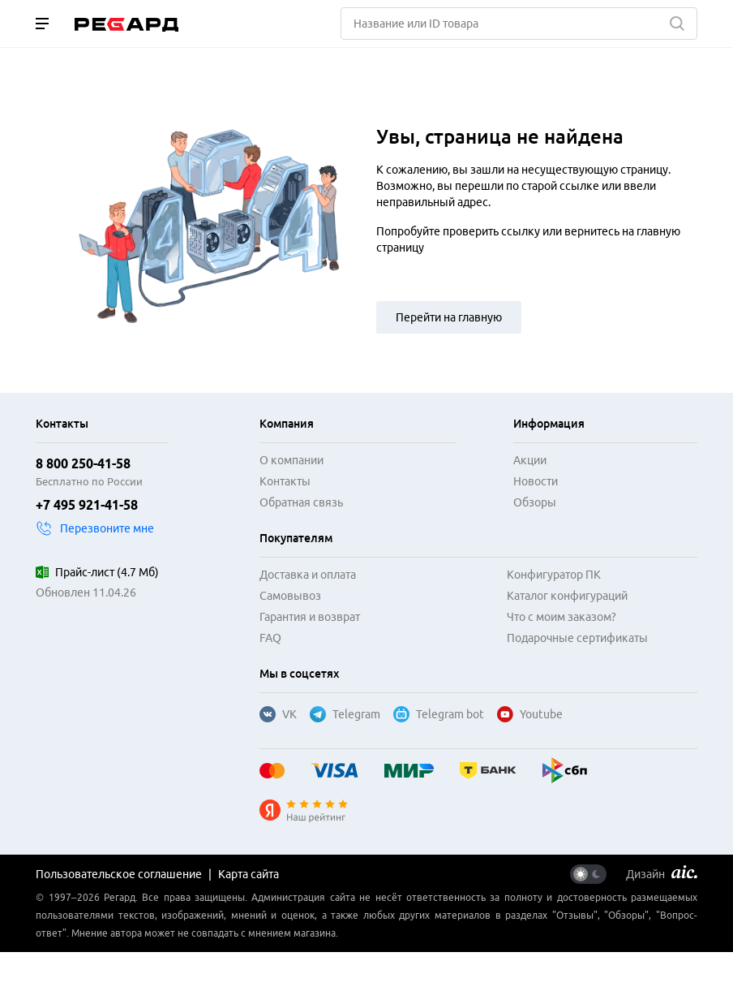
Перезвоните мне (95, 528)
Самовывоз (290, 595)
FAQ (270, 637)
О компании (291, 460)
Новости (535, 481)
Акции (530, 460)
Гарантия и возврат (309, 616)
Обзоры (534, 502)
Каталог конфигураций (567, 595)
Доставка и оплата (307, 574)
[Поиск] (519, 23)
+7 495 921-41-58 (87, 505)
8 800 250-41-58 (83, 463)
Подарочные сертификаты (577, 637)
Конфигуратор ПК (554, 574)
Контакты (285, 481)
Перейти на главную (449, 317)
